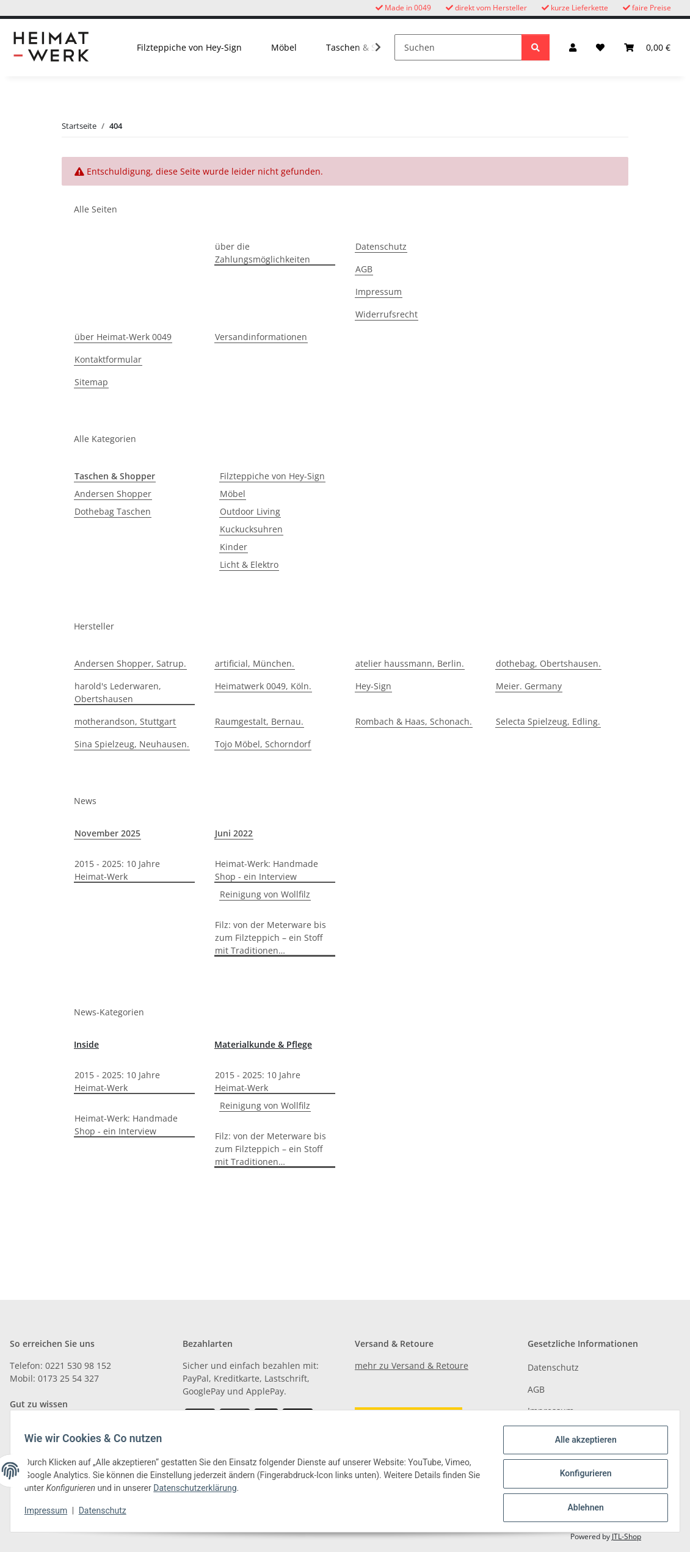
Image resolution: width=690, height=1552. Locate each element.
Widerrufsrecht (386, 314)
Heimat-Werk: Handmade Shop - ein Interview (266, 870)
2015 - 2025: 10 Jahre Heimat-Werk (117, 870)
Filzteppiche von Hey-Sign (272, 476)
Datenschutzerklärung (239, 1491)
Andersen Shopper (112, 493)
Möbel (232, 493)
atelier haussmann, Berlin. (409, 663)
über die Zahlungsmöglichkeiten (262, 253)
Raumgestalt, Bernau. (259, 721)
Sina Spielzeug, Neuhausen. (131, 744)
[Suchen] (458, 47)
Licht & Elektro (249, 564)
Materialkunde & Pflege (263, 1044)
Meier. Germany (529, 686)
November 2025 (107, 833)
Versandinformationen (261, 337)
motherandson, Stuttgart (125, 721)
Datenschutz (108, 1514)
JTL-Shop (626, 1536)
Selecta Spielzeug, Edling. (548, 721)
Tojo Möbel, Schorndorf (263, 744)
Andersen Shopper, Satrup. (130, 663)
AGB (363, 269)
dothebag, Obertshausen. (548, 663)
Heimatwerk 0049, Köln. (263, 686)
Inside (86, 1044)
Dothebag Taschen (112, 511)
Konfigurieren (580, 1477)
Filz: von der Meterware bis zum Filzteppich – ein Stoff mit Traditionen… (270, 937)
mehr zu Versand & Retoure (411, 1365)
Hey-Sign (373, 686)
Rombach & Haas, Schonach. (413, 721)
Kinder (233, 547)
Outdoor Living (250, 511)
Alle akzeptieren (580, 1445)
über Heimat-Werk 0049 (123, 337)
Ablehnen (580, 1509)
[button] (572, 47)
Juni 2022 (234, 833)
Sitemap (91, 382)
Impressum (51, 1514)
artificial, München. (254, 663)
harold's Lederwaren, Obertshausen (117, 692)
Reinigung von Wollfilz (265, 894)
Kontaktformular (108, 359)
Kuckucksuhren (251, 529)
